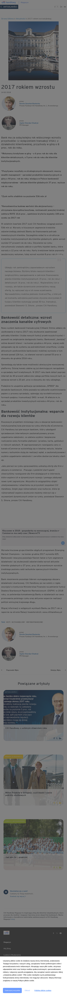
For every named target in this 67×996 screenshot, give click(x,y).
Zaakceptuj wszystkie (12, 990)
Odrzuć (27, 990)
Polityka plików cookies (42, 990)
